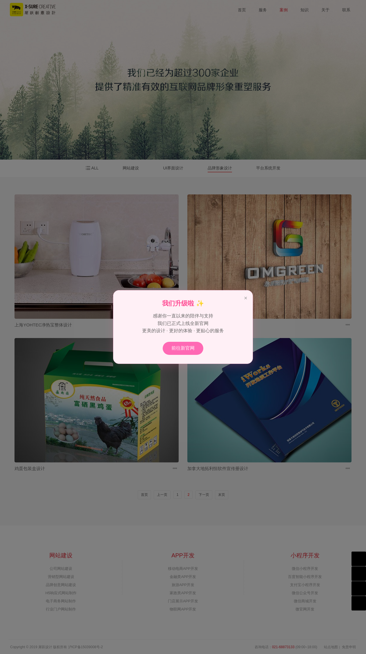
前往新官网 (183, 348)
